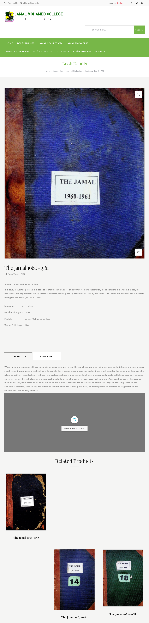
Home (47, 63)
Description (18, 348)
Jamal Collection (75, 63)
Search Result (58, 63)
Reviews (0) (46, 348)
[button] (138, 244)
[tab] (18, 348)
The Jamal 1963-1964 (56, 551)
